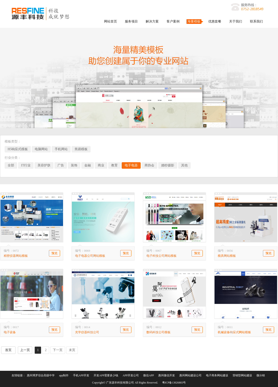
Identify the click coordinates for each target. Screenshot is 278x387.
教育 (114, 165)
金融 (87, 165)
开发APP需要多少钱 (106, 375)
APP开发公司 (131, 375)
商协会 (149, 165)
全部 (11, 165)
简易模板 (81, 149)
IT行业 (26, 165)
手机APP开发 (81, 375)
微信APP (148, 375)
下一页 (58, 350)
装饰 (74, 165)
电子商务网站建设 (217, 375)
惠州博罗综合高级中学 (41, 375)
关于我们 (235, 21)
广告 (60, 165)
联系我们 (256, 21)
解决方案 (152, 21)
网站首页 (110, 21)
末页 (72, 350)
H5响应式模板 (18, 149)
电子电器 (131, 165)
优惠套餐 (214, 21)
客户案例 (173, 21)
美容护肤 (44, 165)
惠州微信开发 (166, 375)
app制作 (64, 375)
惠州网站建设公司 (190, 375)
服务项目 (131, 21)
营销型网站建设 (242, 375)
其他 (184, 165)
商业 (101, 165)
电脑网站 (41, 149)
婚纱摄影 (167, 165)
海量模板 (193, 21)
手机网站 (61, 149)
